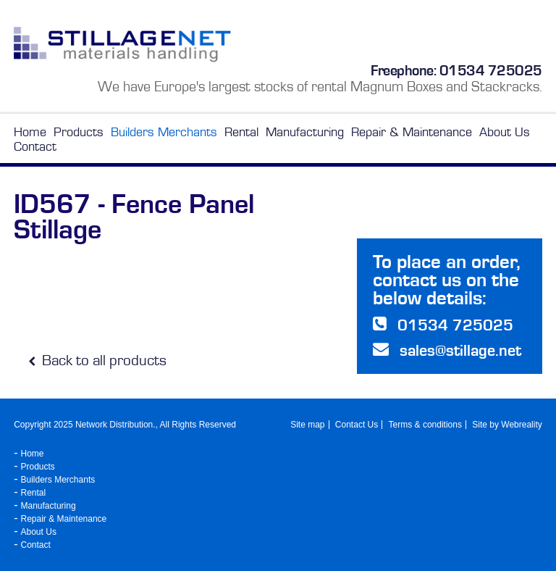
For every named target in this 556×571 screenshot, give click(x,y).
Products (79, 132)
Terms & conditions (425, 424)
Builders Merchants (164, 132)
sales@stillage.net (460, 350)
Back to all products (97, 360)
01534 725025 (490, 70)
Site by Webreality (507, 424)
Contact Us (356, 424)
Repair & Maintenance (411, 132)
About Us (504, 132)
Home (30, 132)
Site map (307, 424)
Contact (35, 146)
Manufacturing (305, 132)
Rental (241, 132)
